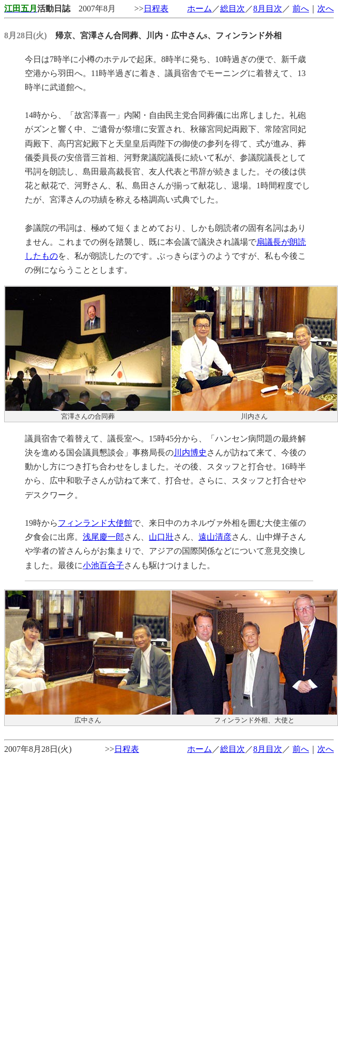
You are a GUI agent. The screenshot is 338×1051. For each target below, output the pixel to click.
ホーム (199, 8)
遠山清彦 (215, 536)
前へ (301, 8)
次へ (325, 8)
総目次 (232, 8)
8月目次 (267, 8)
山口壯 (161, 536)
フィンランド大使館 (95, 523)
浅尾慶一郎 (103, 536)
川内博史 (190, 452)
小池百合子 (103, 565)
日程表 (156, 8)
